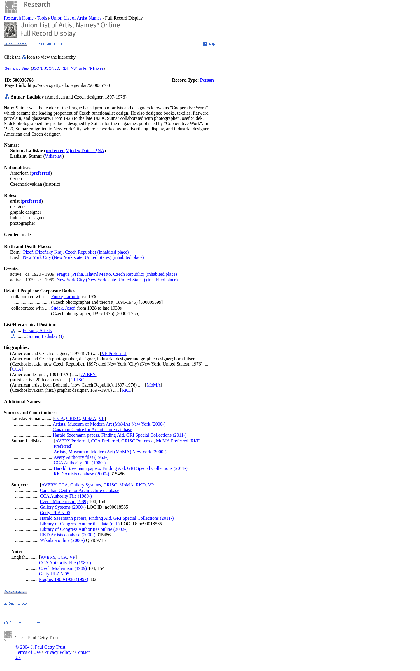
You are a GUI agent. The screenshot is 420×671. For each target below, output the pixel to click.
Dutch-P (89, 150)
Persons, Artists (37, 330)
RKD (127, 390)
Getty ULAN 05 (55, 512)
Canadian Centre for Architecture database (92, 429)
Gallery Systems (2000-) (63, 507)
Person (207, 80)
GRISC (77, 379)
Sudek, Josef (63, 307)
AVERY (88, 374)
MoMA (153, 384)
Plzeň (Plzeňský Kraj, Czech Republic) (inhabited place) (76, 252)
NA (100, 150)
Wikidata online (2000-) (62, 540)
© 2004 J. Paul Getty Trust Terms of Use (40, 649)
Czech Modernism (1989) (64, 501)
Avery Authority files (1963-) (81, 457)
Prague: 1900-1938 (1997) (63, 579)
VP (101, 418)
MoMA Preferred (172, 440)
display (55, 156)
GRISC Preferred (137, 440)
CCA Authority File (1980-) (80, 462)
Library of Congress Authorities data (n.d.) (80, 523)
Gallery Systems (85, 484)
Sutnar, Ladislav (42, 336)
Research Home (19, 17)
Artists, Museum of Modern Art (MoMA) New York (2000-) (109, 423)
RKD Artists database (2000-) (81, 473)
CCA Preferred (105, 440)
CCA (16, 369)
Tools (42, 17)
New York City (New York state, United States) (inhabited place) (83, 257)
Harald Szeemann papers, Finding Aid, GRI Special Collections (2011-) (120, 435)
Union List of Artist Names (76, 17)
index (75, 150)
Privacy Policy (57, 652)
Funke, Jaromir (65, 296)
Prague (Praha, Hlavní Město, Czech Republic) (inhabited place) (117, 274)
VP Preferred (114, 353)
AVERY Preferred (72, 440)
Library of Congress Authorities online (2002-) (83, 529)
